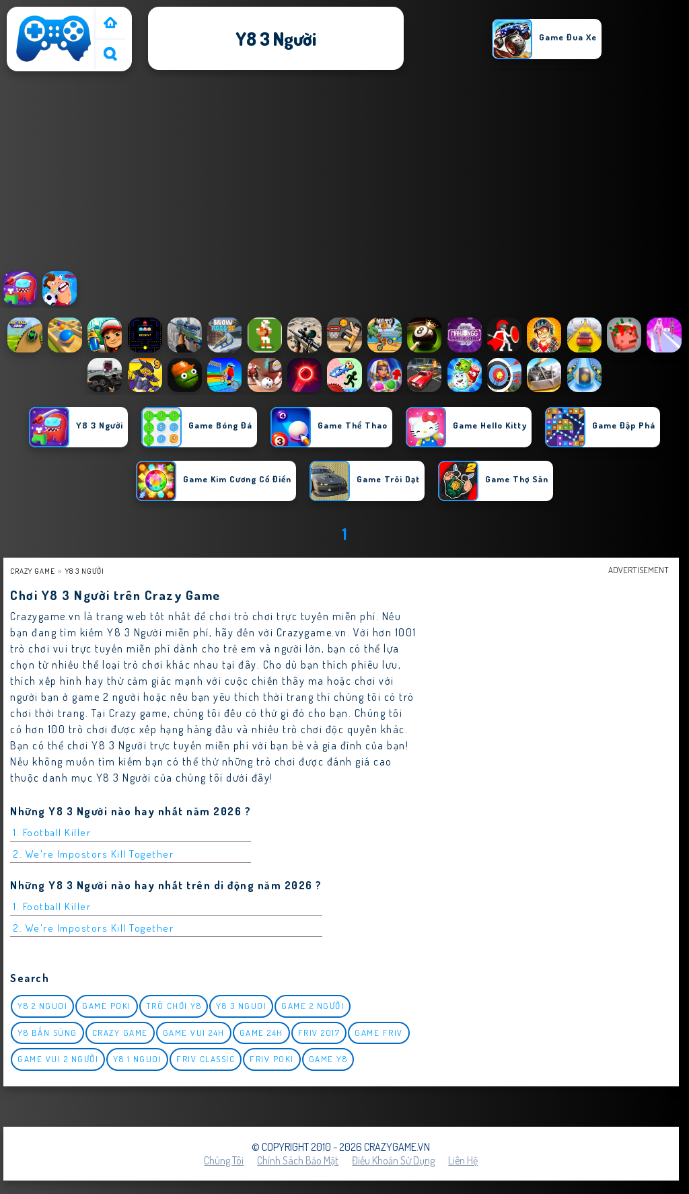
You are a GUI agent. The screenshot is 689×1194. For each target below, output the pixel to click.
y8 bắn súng (47, 1032)
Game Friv (379, 1032)
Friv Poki (272, 1058)
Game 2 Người (312, 1005)
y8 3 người (84, 571)
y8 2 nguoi (42, 1005)
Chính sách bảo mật (297, 1160)
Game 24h (261, 1032)
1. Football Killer (52, 832)
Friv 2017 (319, 1032)
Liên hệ (463, 1160)
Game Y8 (328, 1058)
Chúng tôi (224, 1160)
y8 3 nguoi (241, 1005)
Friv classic (205, 1058)
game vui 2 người (57, 1058)
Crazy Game (32, 571)
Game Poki (106, 1005)
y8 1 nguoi (137, 1058)
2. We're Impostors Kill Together (93, 854)
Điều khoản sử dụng (393, 1160)
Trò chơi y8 (174, 1005)
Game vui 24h (194, 1032)
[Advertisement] (344, 174)
